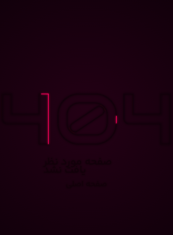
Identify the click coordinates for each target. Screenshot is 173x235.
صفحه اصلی (86, 184)
